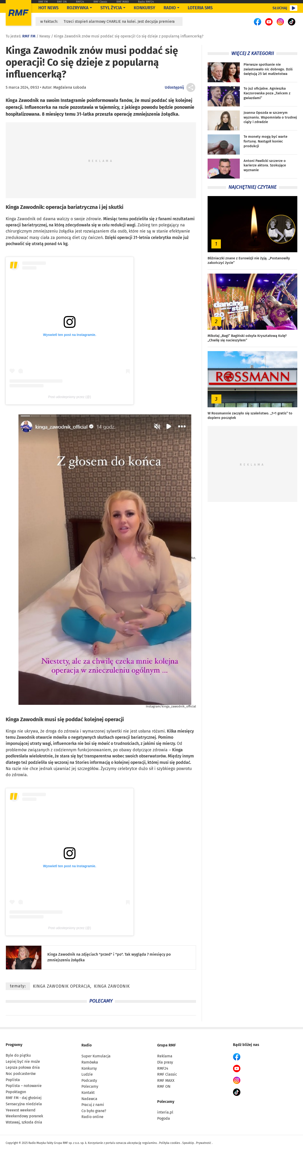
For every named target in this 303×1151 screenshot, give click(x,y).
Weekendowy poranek (24, 1116)
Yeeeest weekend (21, 1110)
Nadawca (89, 1098)
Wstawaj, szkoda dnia (24, 1122)
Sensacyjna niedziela (24, 1104)
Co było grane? (93, 1111)
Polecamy (89, 1086)
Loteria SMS (200, 7)
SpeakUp (188, 1143)
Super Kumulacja (96, 1056)
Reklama (164, 1056)
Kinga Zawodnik (24, 207)
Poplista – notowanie (24, 1085)
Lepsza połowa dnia (23, 1067)
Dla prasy (165, 1062)
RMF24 (80, 1)
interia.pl (165, 1112)
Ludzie (87, 1074)
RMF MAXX (122, 1)
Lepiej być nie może (23, 1061)
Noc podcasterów (21, 1073)
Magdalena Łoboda (69, 87)
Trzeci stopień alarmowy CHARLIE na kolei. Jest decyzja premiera (119, 21)
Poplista (13, 1080)
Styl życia (111, 7)
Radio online (92, 1116)
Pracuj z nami (92, 1104)
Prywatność (203, 1143)
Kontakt (88, 1092)
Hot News (48, 7)
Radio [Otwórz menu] (170, 7)
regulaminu (149, 1143)
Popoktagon (16, 1092)
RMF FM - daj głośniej (23, 1098)
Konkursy (144, 7)
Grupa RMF (166, 1045)
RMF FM (43, 1)
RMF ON (62, 1)
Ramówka (89, 1062)
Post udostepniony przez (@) (69, 397)
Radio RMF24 (146, 1)
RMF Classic (100, 1)
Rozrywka (78, 7)
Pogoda (163, 1118)
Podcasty (89, 1080)
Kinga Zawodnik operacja (61, 986)
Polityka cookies (169, 1143)
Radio (86, 1045)
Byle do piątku (18, 1055)
